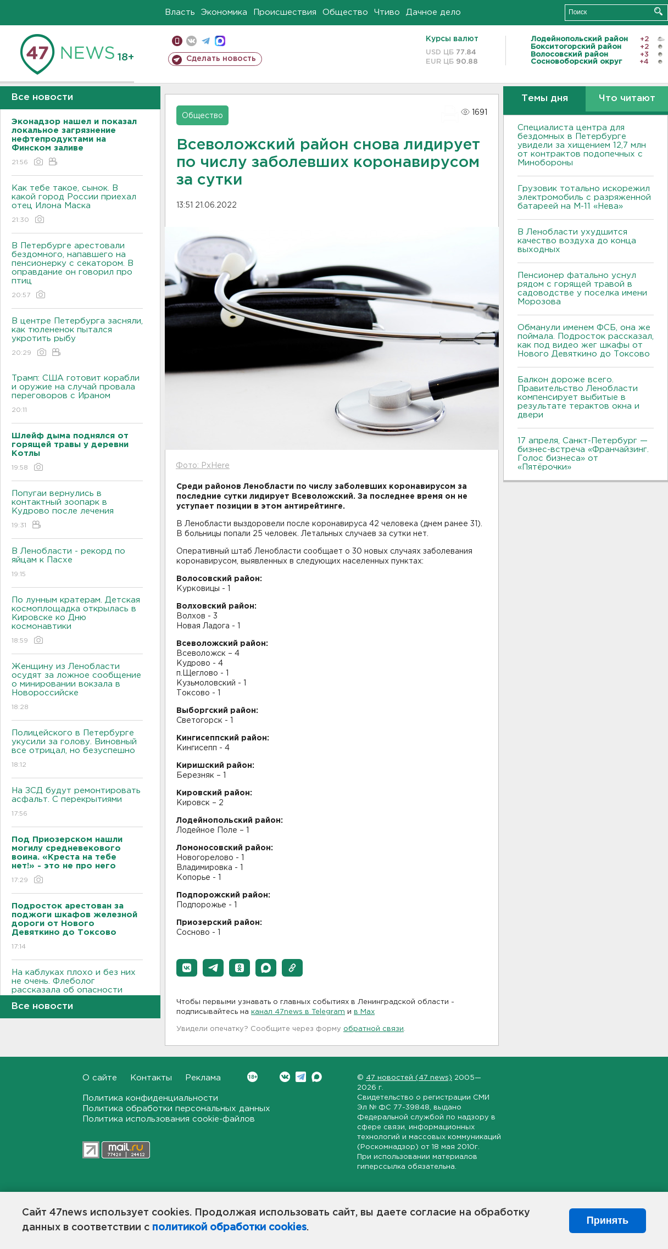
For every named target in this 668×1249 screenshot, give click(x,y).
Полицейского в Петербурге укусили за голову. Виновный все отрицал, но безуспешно (77, 749)
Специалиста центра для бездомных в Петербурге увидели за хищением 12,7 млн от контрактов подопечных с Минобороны (581, 145)
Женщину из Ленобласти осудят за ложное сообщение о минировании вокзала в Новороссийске (77, 687)
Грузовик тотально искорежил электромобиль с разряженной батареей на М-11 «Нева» (584, 197)
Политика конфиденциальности (150, 1098)
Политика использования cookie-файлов (168, 1119)
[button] (186, 968)
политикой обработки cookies (229, 1227)
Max (316, 1077)
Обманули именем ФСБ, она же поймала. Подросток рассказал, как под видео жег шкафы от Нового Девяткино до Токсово (585, 341)
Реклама (203, 1077)
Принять (607, 1220)
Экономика (224, 12)
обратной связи (373, 1029)
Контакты (151, 1077)
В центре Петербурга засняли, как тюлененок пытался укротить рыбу (77, 337)
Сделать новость (221, 58)
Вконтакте (252, 1077)
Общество (345, 12)
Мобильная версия (177, 41)
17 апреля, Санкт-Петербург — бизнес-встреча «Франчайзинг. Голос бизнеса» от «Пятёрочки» (583, 454)
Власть (180, 12)
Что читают (627, 98)
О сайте (99, 1077)
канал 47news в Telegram (298, 1012)
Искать (658, 11)
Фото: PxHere (203, 465)
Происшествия (284, 12)
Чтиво (387, 12)
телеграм (206, 41)
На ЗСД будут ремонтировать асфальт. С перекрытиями (77, 802)
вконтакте (191, 41)
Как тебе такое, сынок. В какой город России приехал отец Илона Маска (77, 205)
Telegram (301, 1077)
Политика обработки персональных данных (176, 1108)
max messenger (220, 41)
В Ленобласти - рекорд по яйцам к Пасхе (77, 563)
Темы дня (544, 98)
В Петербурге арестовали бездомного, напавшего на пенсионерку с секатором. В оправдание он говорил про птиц (77, 271)
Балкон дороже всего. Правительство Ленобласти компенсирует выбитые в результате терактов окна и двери (578, 397)
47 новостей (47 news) (409, 1078)
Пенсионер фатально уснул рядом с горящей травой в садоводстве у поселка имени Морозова (582, 288)
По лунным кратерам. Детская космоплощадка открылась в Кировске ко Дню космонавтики (77, 620)
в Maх (364, 1012)
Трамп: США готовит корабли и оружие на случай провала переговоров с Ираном (77, 395)
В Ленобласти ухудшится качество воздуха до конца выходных (576, 240)
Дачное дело (433, 12)
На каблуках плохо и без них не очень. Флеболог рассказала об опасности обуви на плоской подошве (77, 993)
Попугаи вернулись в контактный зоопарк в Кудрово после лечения (77, 510)
